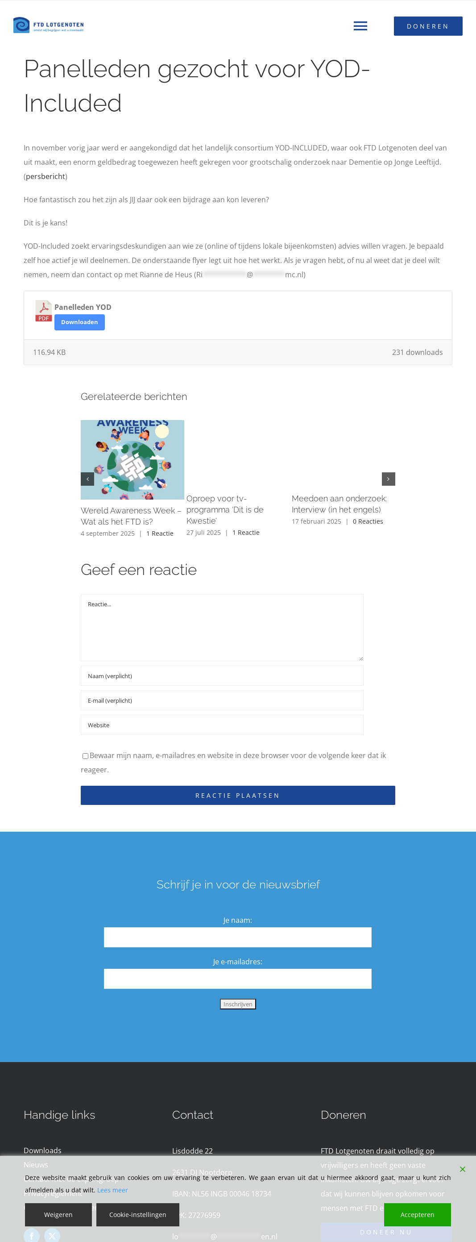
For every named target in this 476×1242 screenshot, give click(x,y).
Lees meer (112, 1190)
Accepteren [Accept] (418, 1214)
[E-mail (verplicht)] (222, 700)
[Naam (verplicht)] (222, 676)
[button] (87, 479)
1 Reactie (160, 533)
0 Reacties (368, 521)
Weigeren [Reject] (58, 1214)
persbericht (45, 176)
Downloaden (79, 322)
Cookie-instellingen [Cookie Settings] (137, 1214)
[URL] (222, 725)
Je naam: (238, 920)
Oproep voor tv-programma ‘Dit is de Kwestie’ (225, 509)
